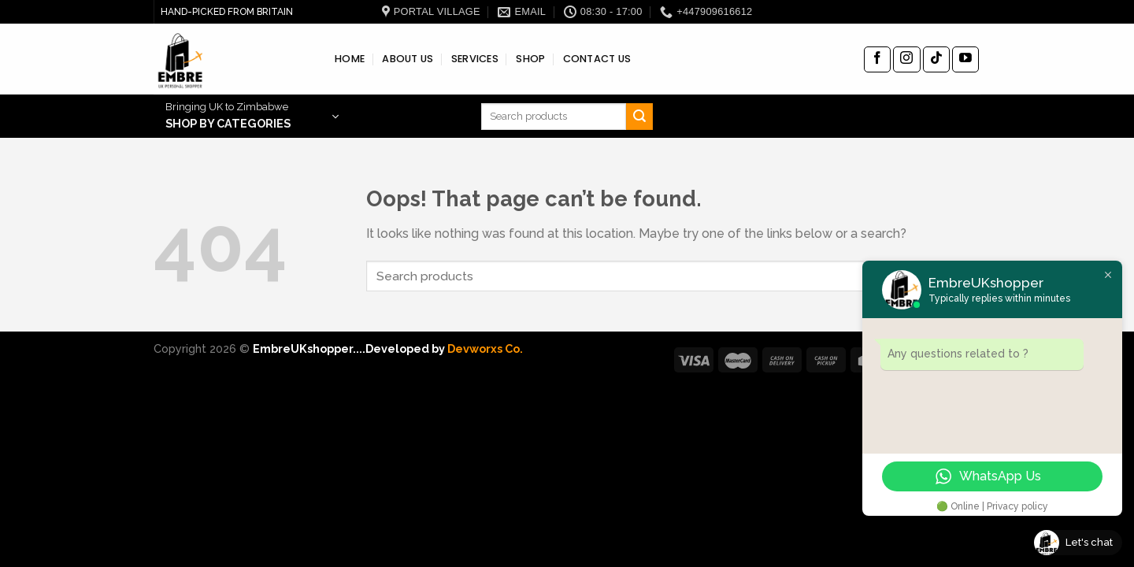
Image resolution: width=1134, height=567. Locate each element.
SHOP (530, 58)
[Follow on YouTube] (965, 59)
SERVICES (474, 58)
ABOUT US (407, 58)
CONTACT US (597, 58)
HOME (350, 58)
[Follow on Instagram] (906, 59)
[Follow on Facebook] (877, 59)
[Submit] (639, 116)
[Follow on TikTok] (936, 59)
